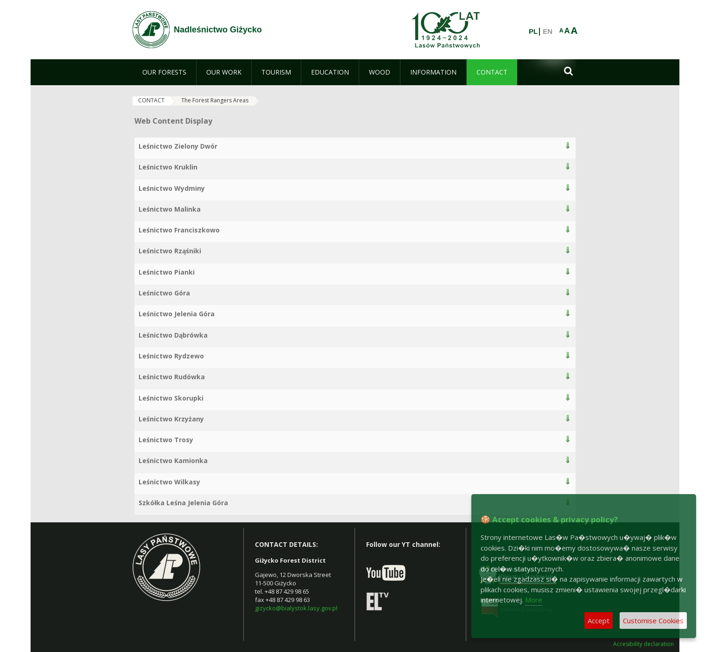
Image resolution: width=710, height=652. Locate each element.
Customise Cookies (653, 620)
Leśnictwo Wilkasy (169, 481)
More (533, 599)
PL (533, 31)
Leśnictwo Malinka (170, 209)
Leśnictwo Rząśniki (170, 250)
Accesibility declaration (643, 644)
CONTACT (151, 100)
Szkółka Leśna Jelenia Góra (183, 502)
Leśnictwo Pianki (167, 272)
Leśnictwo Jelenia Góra (177, 313)
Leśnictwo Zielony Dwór (178, 146)
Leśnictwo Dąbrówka (173, 335)
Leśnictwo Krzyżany (171, 418)
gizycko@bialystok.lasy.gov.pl (296, 608)
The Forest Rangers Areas (214, 100)
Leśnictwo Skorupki (171, 398)
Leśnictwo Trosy (166, 439)
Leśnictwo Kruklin (168, 167)
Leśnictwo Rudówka (172, 376)
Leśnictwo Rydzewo (171, 355)
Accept (598, 620)
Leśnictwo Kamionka (173, 460)
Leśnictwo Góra (164, 292)
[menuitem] (164, 72)
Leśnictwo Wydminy (172, 188)
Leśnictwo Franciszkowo (179, 230)
